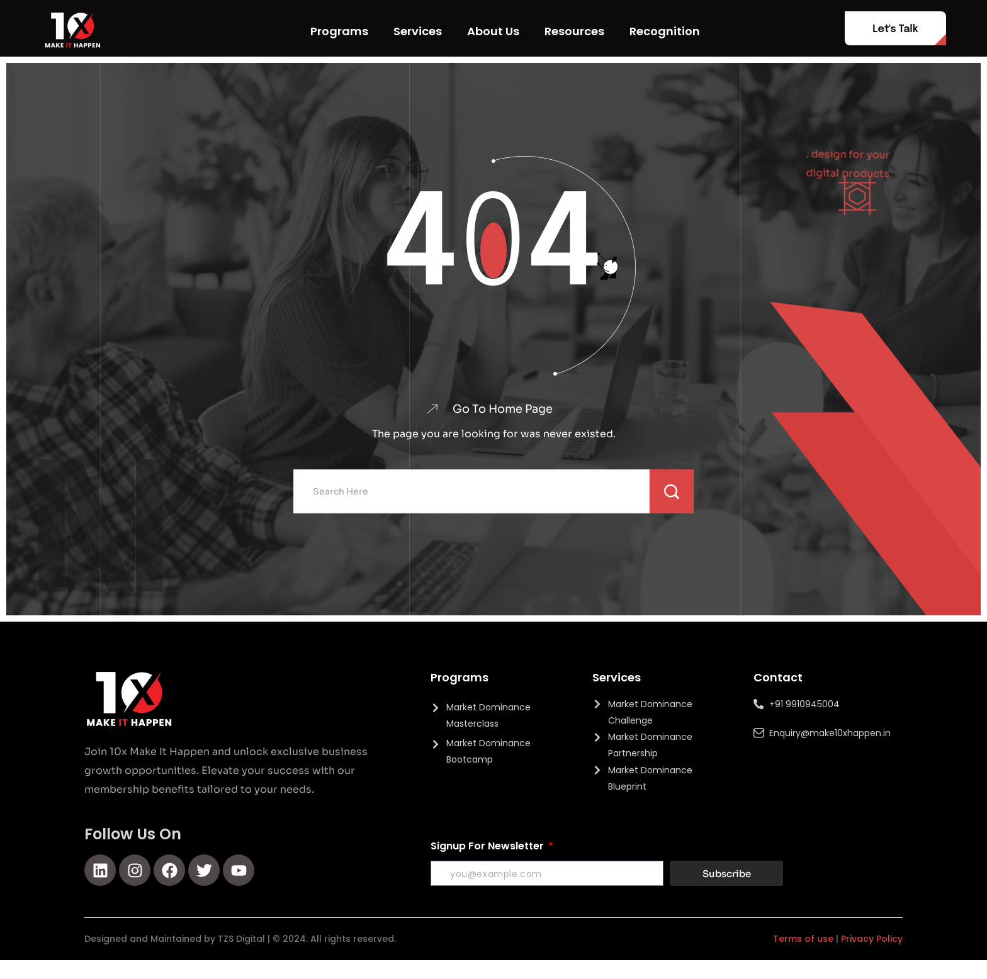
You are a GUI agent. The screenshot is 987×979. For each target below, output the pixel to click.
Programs (339, 31)
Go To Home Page (502, 409)
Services (417, 31)
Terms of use (803, 939)
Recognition (664, 31)
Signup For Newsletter (488, 846)
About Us (493, 31)
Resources (574, 31)
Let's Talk (895, 29)
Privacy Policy (872, 939)
